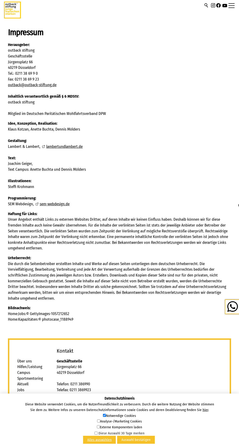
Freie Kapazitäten (31, 401)
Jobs (20, 389)
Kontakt (23, 395)
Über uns (24, 361)
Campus (23, 372)
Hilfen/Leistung (29, 366)
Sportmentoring (30, 378)
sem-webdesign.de (55, 204)
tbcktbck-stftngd (32, 84)
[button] (213, 5)
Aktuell (22, 384)
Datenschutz (27, 413)
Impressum (26, 407)
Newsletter (26, 418)
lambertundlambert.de (64, 146)
